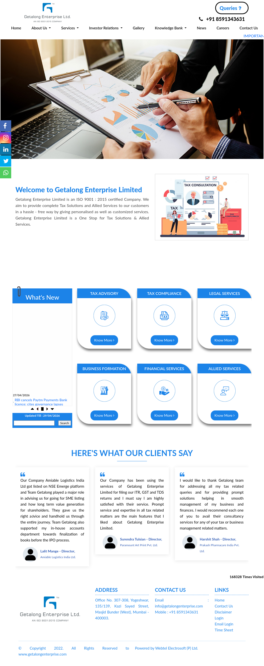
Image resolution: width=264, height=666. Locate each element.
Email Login (224, 624)
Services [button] (68, 28)
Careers (223, 28)
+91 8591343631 (222, 19)
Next (252, 95)
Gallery (138, 28)
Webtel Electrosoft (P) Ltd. (176, 648)
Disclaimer (223, 612)
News (201, 28)
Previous (12, 95)
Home (16, 28)
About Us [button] (39, 28)
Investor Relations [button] (104, 28)
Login (219, 618)
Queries (230, 8)
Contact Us (249, 28)
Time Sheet (224, 630)
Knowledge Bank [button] (169, 28)
